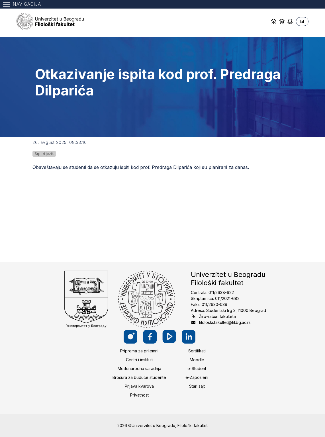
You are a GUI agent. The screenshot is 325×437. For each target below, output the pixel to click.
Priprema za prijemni (139, 350)
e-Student (196, 368)
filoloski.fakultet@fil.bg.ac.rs (225, 322)
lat (302, 21)
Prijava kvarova (139, 386)
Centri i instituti (139, 359)
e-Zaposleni (196, 377)
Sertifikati (197, 350)
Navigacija (22, 4)
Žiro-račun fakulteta (217, 316)
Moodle (197, 359)
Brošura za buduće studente (139, 377)
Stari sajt (197, 386)
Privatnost (139, 395)
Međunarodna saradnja (139, 368)
